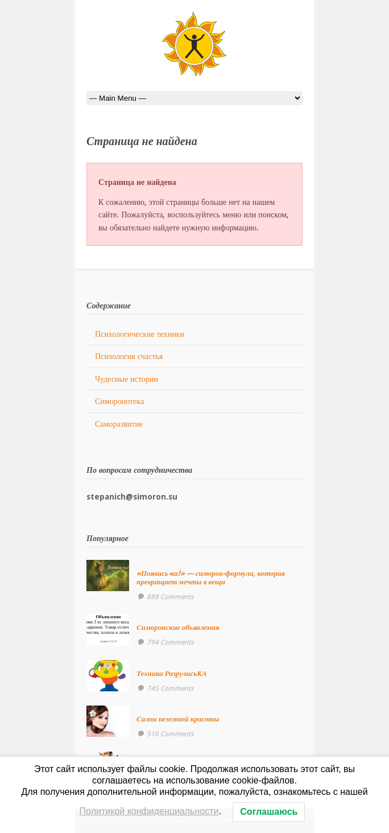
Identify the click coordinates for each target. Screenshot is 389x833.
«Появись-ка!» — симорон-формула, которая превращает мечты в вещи (210, 577)
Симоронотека (119, 401)
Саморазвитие (119, 423)
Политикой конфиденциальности (149, 811)
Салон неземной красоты (178, 719)
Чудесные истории (126, 378)
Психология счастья (129, 356)
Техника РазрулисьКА (171, 673)
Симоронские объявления (178, 627)
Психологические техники (139, 334)
